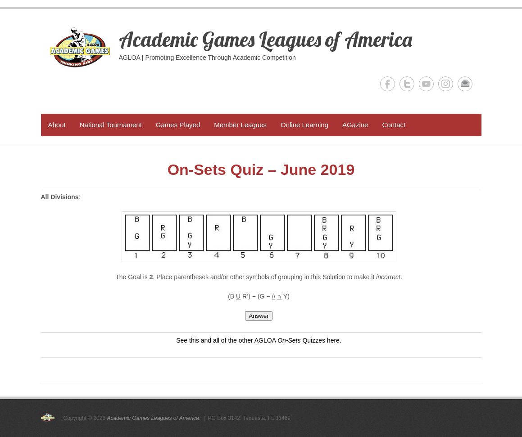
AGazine (355, 125)
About (57, 125)
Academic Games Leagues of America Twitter (406, 83)
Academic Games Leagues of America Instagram (445, 83)
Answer (258, 315)
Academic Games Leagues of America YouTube (426, 83)
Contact (393, 125)
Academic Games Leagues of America (265, 39)
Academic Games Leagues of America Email (465, 83)
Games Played (178, 125)
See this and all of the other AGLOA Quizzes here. (258, 340)
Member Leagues (240, 125)
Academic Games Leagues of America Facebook (387, 83)
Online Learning (304, 125)
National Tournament (111, 125)
